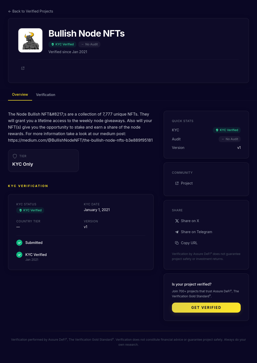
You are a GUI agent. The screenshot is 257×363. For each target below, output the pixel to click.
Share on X (187, 221)
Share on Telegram (193, 232)
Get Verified (206, 307)
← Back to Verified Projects (30, 11)
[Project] (22, 68)
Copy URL (186, 243)
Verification (45, 95)
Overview (20, 94)
